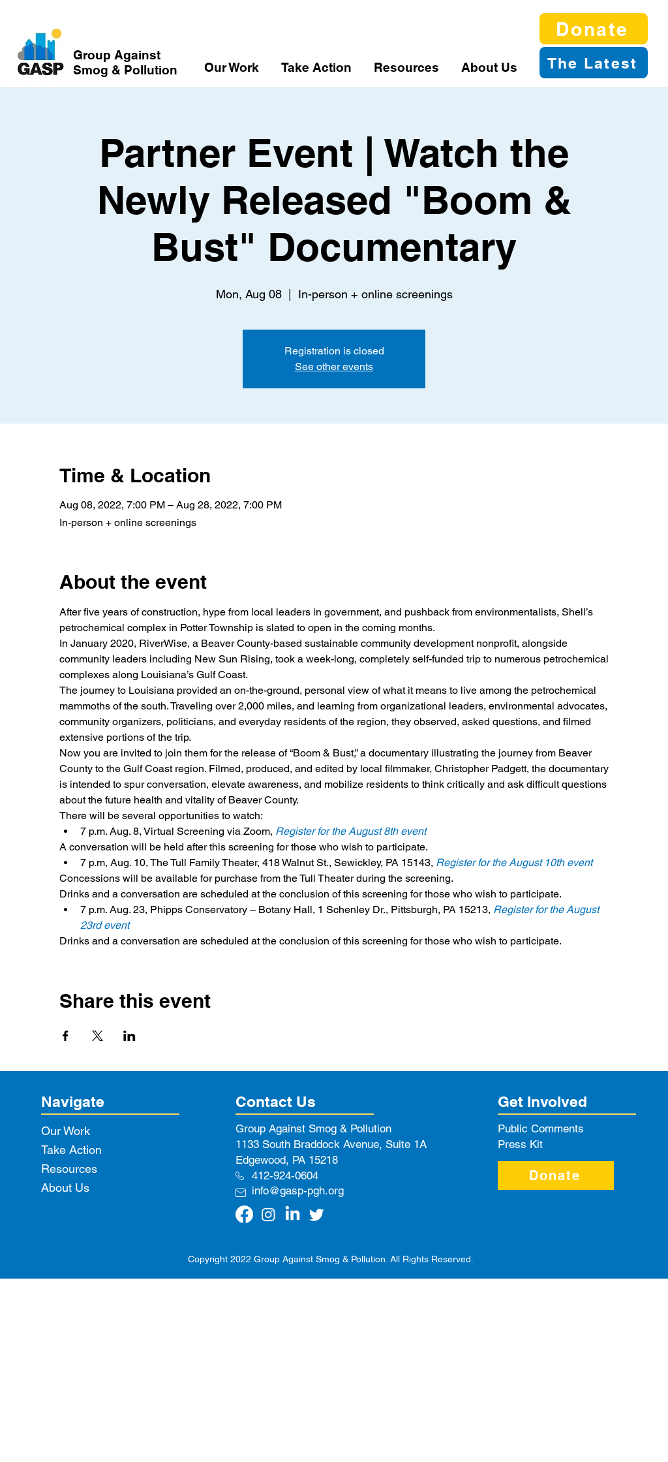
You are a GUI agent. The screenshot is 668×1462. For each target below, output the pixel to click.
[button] (232, 67)
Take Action (71, 1150)
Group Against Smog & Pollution (125, 62)
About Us (65, 1187)
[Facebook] (244, 1214)
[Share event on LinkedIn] (129, 1036)
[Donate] (593, 28)
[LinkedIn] (292, 1214)
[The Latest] (593, 62)
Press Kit (520, 1144)
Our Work (65, 1131)
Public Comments (541, 1128)
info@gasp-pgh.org (298, 1190)
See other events (334, 366)
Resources (69, 1168)
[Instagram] (268, 1214)
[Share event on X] (97, 1036)
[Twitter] (317, 1214)
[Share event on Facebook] (65, 1036)
